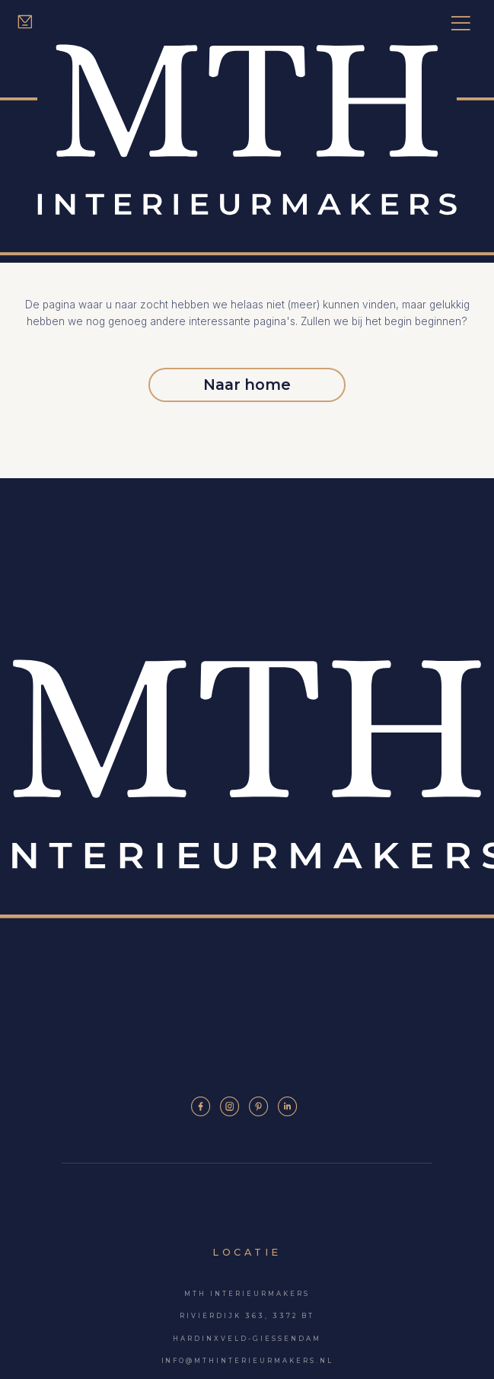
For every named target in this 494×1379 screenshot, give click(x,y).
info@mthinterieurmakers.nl (247, 1361)
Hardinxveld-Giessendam (246, 1338)
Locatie (246, 1252)
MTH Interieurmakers (246, 1294)
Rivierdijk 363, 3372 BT (247, 1316)
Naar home (247, 384)
